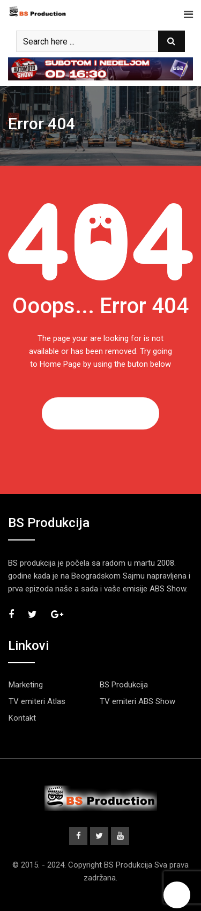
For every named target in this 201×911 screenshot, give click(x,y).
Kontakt (22, 718)
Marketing (26, 685)
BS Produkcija (124, 685)
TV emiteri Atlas (37, 701)
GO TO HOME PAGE (100, 413)
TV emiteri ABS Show (137, 701)
